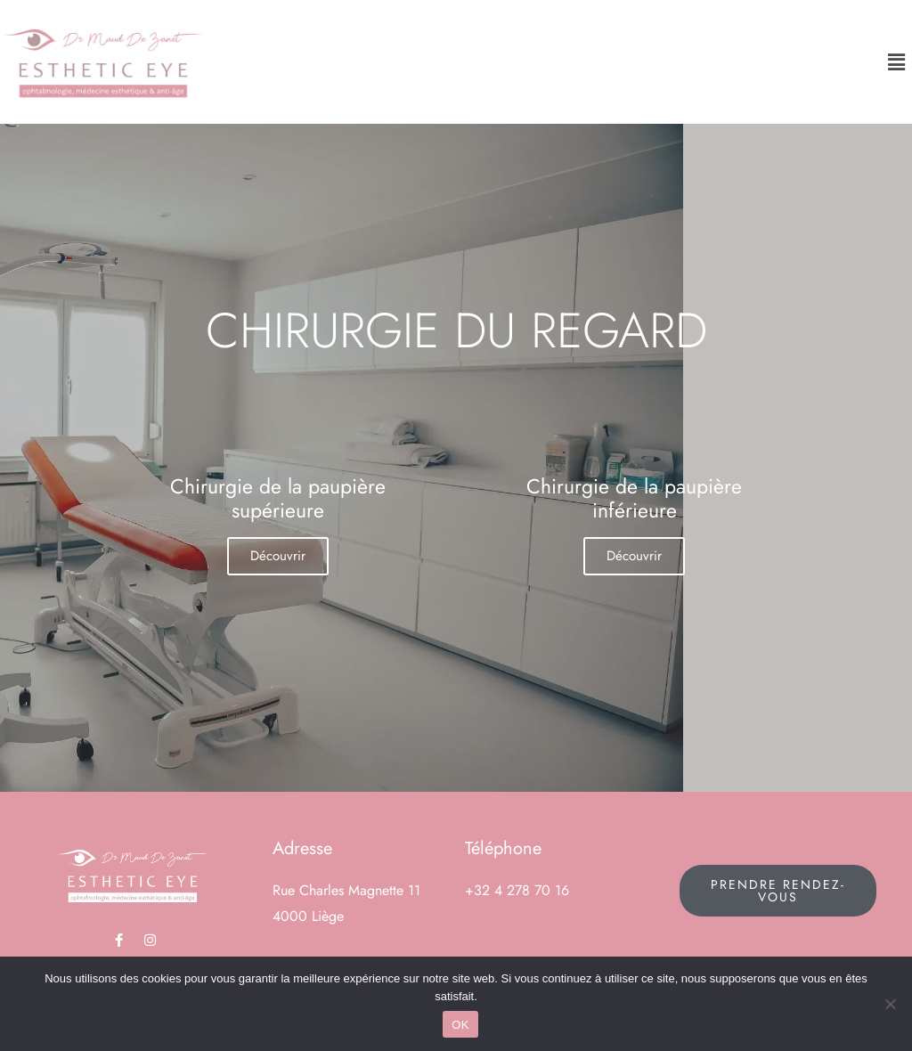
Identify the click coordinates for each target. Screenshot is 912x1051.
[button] (897, 61)
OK (460, 1024)
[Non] (890, 1004)
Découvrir (277, 556)
